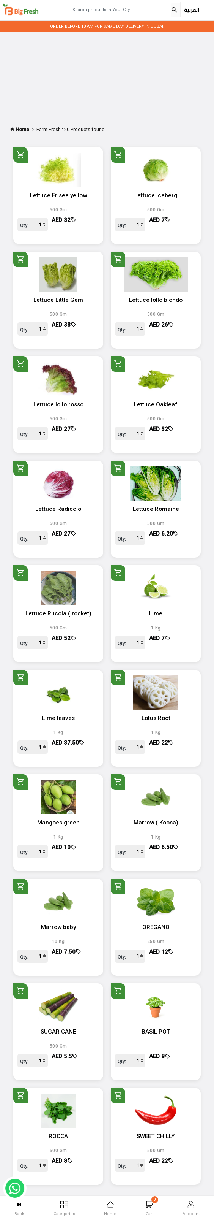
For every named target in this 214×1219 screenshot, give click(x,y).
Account (191, 1208)
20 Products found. (85, 129)
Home (110, 1208)
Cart (152, 1206)
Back (19, 1208)
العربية (191, 10)
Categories (64, 1208)
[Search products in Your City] (119, 9)
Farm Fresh (48, 129)
